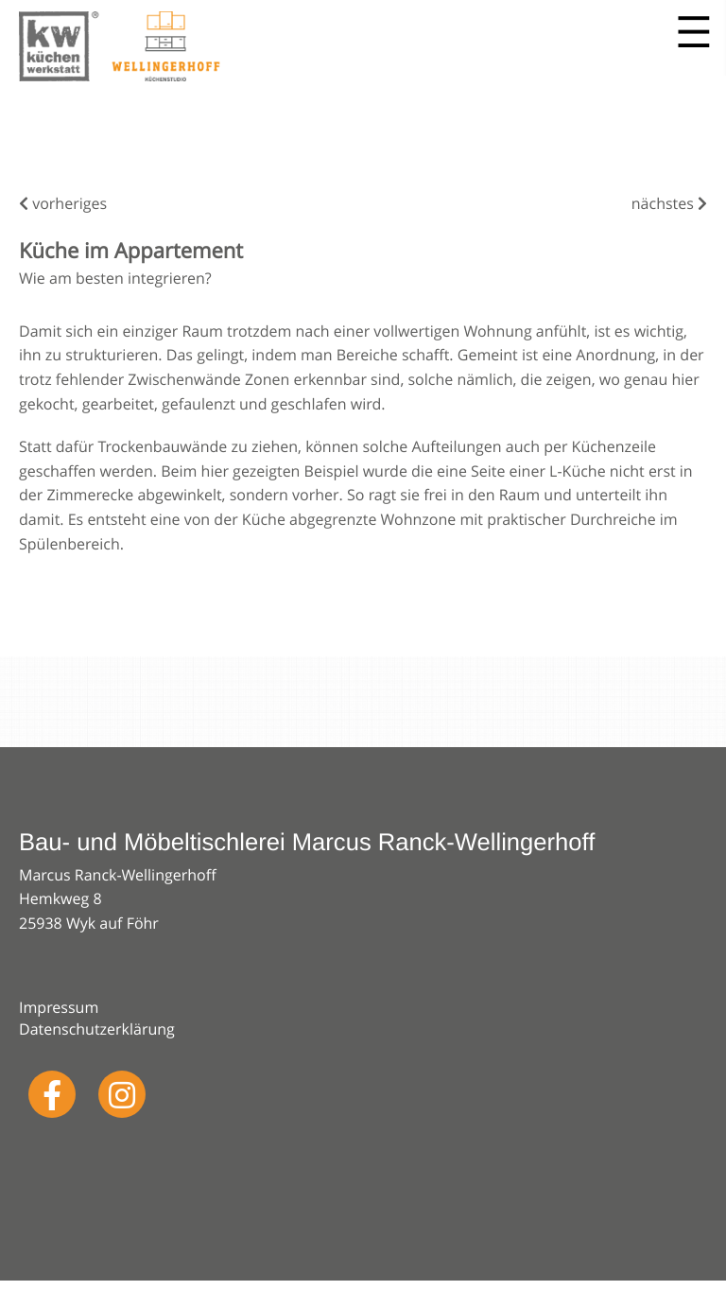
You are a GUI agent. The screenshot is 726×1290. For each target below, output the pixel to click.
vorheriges (63, 203)
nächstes (669, 203)
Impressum (58, 1007)
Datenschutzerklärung (97, 1029)
